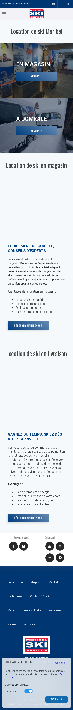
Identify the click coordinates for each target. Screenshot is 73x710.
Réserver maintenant (28, 325)
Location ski (15, 582)
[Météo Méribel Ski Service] (49, 546)
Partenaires (15, 596)
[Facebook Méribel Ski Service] (13, 546)
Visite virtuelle (32, 610)
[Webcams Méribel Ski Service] (60, 546)
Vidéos (12, 624)
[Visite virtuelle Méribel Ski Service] (49, 557)
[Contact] (53, 4)
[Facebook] (60, 4)
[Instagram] (67, 4)
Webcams (55, 610)
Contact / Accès (40, 596)
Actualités (30, 624)
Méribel (53, 582)
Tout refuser (59, 662)
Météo (12, 610)
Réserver (37, 76)
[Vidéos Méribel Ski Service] (60, 557)
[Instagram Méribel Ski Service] (23, 546)
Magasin (36, 582)
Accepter (56, 699)
